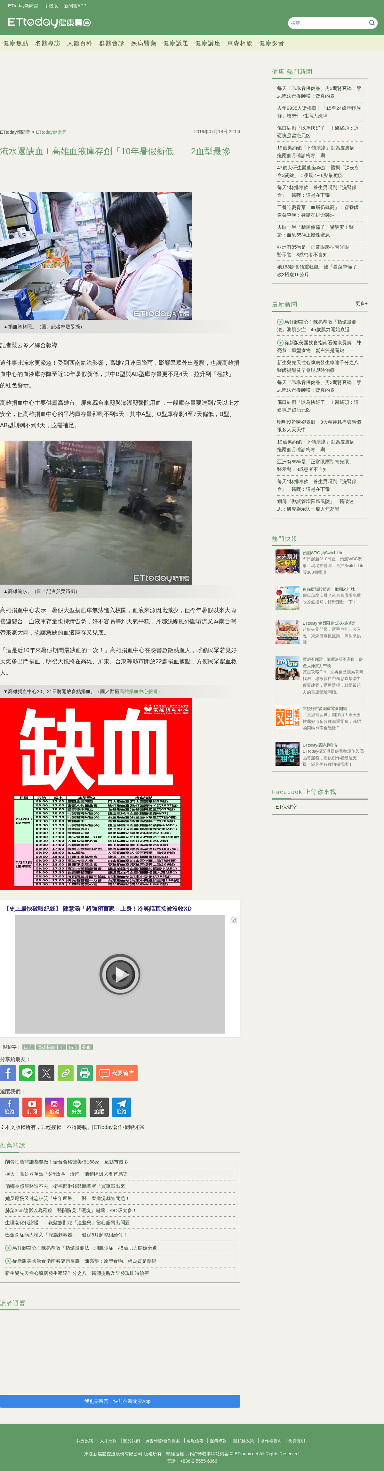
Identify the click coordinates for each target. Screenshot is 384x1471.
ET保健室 (286, 807)
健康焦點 (16, 43)
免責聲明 (296, 1440)
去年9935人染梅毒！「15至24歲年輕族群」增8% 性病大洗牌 (319, 111)
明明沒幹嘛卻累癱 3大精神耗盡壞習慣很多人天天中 (319, 425)
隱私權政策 (243, 1440)
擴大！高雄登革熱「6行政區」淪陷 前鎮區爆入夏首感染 (66, 1174)
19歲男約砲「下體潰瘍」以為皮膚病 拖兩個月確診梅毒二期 (318, 151)
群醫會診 (112, 43)
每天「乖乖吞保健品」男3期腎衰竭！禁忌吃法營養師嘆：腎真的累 (319, 92)
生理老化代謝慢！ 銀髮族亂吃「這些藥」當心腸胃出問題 (67, 1222)
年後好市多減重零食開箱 (325, 708)
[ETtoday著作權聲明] (116, 1127)
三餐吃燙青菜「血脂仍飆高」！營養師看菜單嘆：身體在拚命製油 (318, 211)
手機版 (51, 5)
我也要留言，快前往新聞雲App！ (120, 1401)
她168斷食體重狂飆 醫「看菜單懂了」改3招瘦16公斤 (319, 270)
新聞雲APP (75, 5)
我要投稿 (84, 1440)
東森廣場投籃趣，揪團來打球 (329, 589)
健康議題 (176, 43)
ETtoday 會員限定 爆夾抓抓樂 (329, 623)
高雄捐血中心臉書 (138, 691)
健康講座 (208, 43)
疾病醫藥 (144, 43)
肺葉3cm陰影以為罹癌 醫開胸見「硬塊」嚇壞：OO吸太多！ (71, 1210)
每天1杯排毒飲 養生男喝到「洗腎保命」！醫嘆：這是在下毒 (316, 191)
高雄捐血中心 (50, 1047)
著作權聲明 (271, 1440)
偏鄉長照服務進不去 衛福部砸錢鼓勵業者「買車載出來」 (67, 1186)
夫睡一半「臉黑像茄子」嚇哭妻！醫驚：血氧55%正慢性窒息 (315, 230)
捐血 (86, 1047)
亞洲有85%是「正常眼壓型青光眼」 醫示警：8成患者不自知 (318, 250)
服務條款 (218, 1440)
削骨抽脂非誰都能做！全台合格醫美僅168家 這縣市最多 (66, 1161)
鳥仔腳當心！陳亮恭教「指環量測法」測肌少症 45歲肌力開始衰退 (81, 1248)
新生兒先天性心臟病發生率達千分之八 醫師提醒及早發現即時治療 (77, 1273)
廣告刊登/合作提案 (162, 1440)
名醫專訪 (48, 43)
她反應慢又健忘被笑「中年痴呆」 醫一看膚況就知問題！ (67, 1198)
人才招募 (108, 1440)
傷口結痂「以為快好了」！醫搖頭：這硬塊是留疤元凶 (318, 131)
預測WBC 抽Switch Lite (323, 552)
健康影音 (272, 43)
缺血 (28, 1047)
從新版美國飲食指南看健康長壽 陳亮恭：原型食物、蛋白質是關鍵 (80, 1261)
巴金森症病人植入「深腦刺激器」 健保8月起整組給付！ (66, 1234)
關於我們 (131, 1440)
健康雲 (49, 22)
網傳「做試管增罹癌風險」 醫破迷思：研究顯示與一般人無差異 (315, 505)
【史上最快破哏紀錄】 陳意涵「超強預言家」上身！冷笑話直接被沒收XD (98, 909)
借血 (73, 1047)
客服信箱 (195, 1440)
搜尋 (372, 23)
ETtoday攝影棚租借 (320, 745)
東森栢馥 (240, 43)
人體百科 (80, 43)
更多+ (362, 303)
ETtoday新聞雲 (23, 5)
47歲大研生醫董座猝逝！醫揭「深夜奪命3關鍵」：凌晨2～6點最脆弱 (318, 171)
